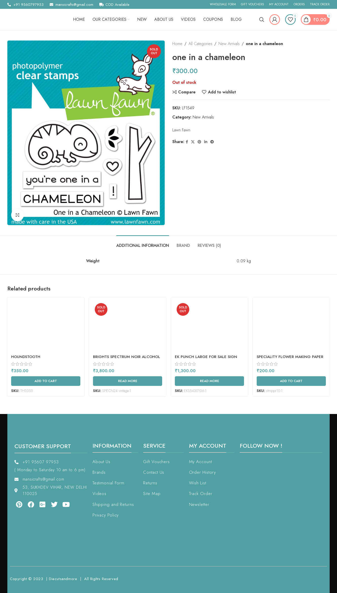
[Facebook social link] (187, 142)
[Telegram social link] (212, 142)
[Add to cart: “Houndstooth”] (45, 381)
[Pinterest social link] (199, 142)
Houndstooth (25, 357)
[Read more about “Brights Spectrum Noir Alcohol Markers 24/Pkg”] (127, 381)
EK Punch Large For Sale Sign (206, 357)
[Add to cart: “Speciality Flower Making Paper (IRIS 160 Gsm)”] (291, 381)
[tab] (142, 243)
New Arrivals (229, 44)
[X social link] (193, 142)
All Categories (200, 44)
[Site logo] (31, 19)
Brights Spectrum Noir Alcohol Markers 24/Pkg (126, 359)
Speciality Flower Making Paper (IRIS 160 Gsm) (290, 359)
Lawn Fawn (181, 130)
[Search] (262, 19)
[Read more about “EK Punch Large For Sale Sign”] (209, 381)
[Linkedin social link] (206, 142)
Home (177, 44)
